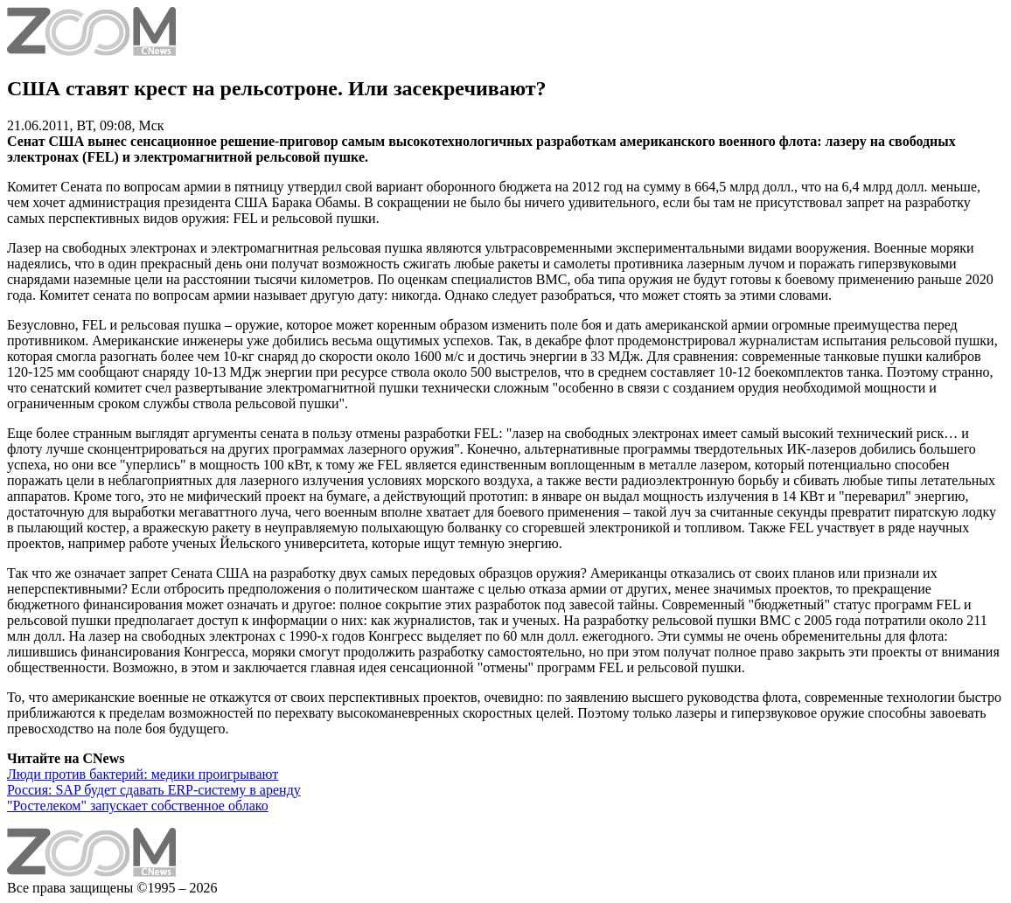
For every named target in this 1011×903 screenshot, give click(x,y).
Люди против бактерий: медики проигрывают (142, 774)
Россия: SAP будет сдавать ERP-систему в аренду (154, 789)
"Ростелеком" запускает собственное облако (137, 805)
